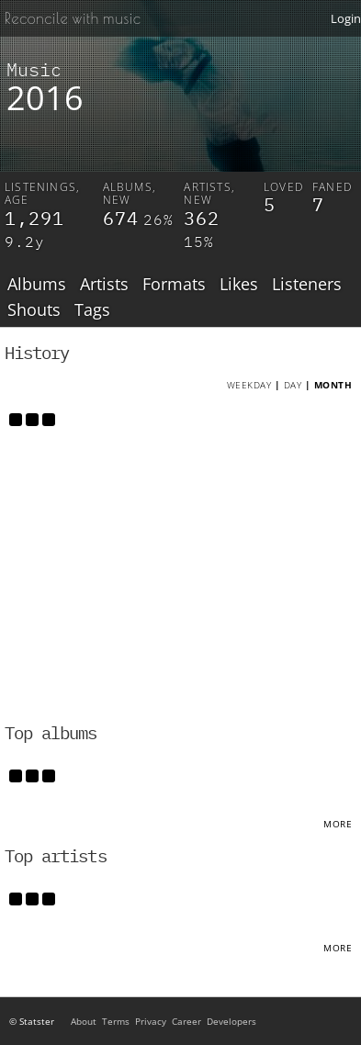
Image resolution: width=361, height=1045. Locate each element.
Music (34, 69)
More (337, 823)
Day (293, 384)
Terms (116, 1021)
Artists (104, 285)
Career (186, 1021)
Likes (239, 285)
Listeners (307, 285)
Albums (36, 285)
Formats (174, 285)
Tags (92, 310)
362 (202, 218)
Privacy (150, 1021)
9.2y (25, 241)
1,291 (34, 218)
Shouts (34, 310)
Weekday (249, 384)
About (83, 1021)
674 (121, 218)
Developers (231, 1021)
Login (346, 18)
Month (333, 384)
